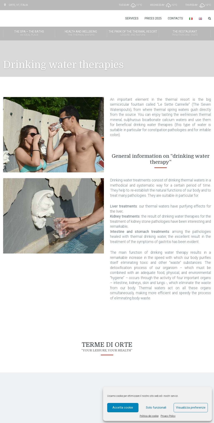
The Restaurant (185, 33)
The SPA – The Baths (29, 33)
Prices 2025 (153, 18)
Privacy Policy (168, 416)
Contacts (175, 18)
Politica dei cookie (149, 416)
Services (131, 18)
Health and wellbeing (81, 33)
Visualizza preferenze (191, 407)
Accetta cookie (122, 407)
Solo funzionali (156, 407)
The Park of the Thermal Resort (133, 33)
